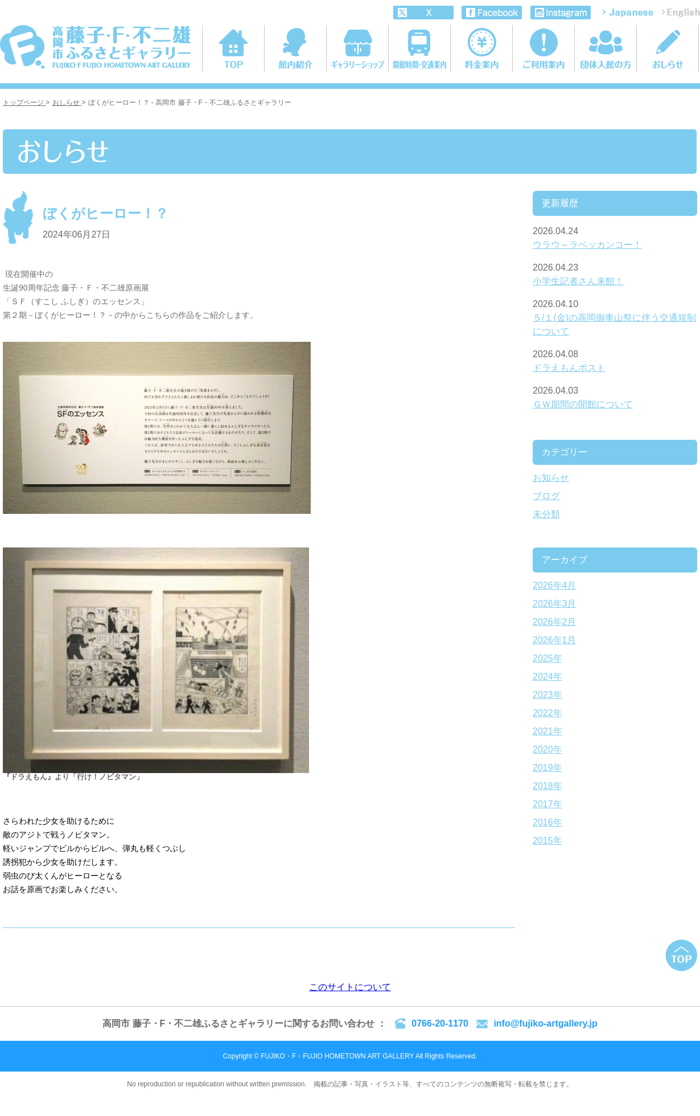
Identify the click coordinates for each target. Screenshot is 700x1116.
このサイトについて (350, 987)
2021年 (547, 731)
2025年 (547, 658)
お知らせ (551, 478)
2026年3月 (555, 603)
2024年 (547, 676)
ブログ (546, 496)
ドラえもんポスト (569, 368)
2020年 (547, 749)
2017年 (547, 804)
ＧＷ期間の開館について (583, 404)
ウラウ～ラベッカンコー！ (587, 245)
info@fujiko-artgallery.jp (545, 1023)
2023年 (547, 695)
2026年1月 (555, 640)
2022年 (547, 713)
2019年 (547, 767)
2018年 (547, 786)
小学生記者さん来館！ (578, 281)
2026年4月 (555, 585)
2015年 (547, 840)
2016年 (547, 822)
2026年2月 (555, 622)
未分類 (546, 514)
